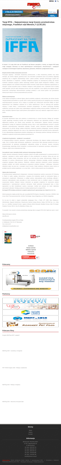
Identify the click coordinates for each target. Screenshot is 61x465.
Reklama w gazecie (31, 249)
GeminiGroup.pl (36, 460)
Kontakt (30, 434)
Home (30, 430)
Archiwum (31, 245)
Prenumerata (31, 253)
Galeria (30, 432)
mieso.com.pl (5, 460)
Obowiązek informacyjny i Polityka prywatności (32, 461)
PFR (18, 461)
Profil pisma (31, 251)
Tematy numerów (30, 247)
